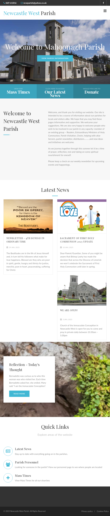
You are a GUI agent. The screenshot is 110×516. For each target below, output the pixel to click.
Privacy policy (87, 511)
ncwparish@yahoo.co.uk (35, 3)
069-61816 (11, 3)
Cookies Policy (103, 511)
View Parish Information (55, 58)
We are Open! (68, 310)
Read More (19, 394)
